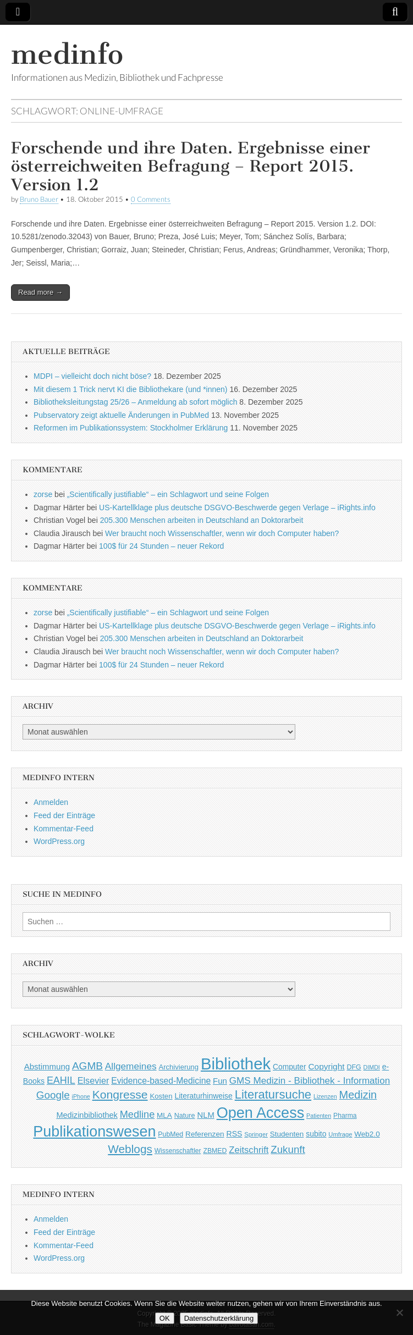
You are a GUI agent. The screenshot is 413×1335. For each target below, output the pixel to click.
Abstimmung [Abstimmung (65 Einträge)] (47, 1066)
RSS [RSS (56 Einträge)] (234, 1133)
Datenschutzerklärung (219, 1318)
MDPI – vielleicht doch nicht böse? (92, 376)
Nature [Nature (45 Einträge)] (184, 1115)
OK (164, 1318)
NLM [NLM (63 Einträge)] (205, 1115)
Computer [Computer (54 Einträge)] (289, 1067)
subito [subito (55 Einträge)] (316, 1133)
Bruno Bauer (39, 199)
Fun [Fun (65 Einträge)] (220, 1080)
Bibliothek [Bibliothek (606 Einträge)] (236, 1064)
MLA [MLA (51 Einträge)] (164, 1115)
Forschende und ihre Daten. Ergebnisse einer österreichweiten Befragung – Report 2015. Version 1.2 (190, 166)
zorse (43, 494)
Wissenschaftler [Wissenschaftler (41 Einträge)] (178, 1151)
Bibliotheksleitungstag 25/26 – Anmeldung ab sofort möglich (135, 402)
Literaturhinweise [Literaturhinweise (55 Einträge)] (203, 1095)
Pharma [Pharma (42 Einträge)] (345, 1115)
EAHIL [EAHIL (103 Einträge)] (61, 1080)
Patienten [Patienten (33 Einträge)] (318, 1115)
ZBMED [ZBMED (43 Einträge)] (215, 1151)
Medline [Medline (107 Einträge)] (137, 1114)
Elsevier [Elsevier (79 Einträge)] (93, 1080)
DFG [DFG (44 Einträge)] (353, 1067)
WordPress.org (59, 841)
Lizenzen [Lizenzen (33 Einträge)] (325, 1096)
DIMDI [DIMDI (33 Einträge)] (372, 1067)
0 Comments (150, 199)
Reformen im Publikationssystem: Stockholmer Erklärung (131, 427)
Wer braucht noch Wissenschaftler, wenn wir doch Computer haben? (222, 533)
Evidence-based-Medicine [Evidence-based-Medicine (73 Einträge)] (161, 1080)
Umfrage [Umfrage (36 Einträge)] (340, 1134)
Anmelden (51, 802)
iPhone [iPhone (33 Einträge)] (81, 1096)
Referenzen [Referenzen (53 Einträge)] (204, 1134)
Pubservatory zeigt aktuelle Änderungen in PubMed (121, 415)
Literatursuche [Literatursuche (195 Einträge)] (273, 1094)
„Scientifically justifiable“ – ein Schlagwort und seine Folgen (168, 494)
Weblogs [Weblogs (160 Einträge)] (130, 1149)
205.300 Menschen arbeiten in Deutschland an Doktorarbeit (202, 520)
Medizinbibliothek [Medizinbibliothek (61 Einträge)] (86, 1115)
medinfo (67, 54)
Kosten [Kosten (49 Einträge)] (161, 1096)
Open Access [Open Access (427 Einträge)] (261, 1112)
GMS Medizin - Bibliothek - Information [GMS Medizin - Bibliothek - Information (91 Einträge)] (309, 1080)
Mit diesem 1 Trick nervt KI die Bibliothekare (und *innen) (131, 389)
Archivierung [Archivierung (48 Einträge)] (179, 1067)
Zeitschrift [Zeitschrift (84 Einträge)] (248, 1150)
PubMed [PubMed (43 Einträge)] (170, 1134)
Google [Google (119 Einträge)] (53, 1095)
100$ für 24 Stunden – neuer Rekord (161, 546)
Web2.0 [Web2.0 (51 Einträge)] (366, 1134)
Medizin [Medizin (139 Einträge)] (358, 1095)
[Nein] (399, 1312)
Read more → (40, 292)
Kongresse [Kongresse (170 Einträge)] (120, 1094)
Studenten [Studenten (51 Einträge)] (287, 1134)
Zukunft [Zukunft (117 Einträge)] (288, 1149)
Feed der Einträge (64, 815)
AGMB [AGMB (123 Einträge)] (87, 1066)
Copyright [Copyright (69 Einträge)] (326, 1066)
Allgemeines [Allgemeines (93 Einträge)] (131, 1066)
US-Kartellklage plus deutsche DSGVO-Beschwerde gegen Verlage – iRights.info (237, 507)
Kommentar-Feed (63, 828)
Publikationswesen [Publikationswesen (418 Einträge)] (94, 1131)
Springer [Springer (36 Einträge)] (256, 1134)
